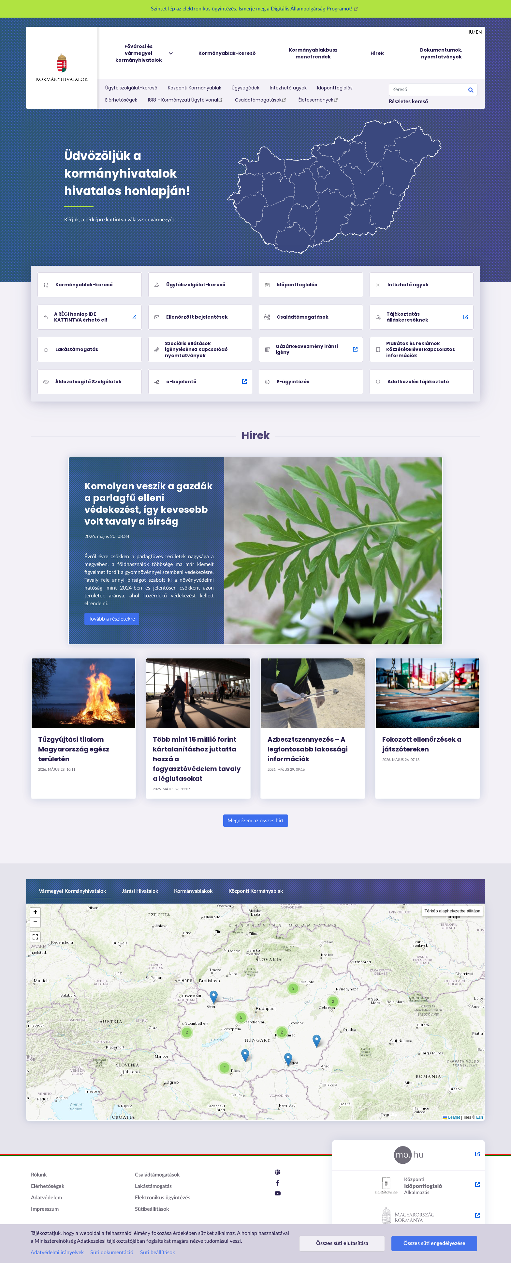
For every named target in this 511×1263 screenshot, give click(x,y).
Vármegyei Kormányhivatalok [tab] (72, 891)
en (479, 32)
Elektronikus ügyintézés (162, 1197)
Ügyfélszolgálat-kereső (131, 88)
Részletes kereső (408, 101)
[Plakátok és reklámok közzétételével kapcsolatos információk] (422, 349)
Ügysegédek (245, 88)
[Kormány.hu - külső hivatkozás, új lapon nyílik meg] (408, 1216)
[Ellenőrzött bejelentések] (200, 317)
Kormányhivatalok (62, 67)
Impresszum (45, 1209)
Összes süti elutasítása (337, 1243)
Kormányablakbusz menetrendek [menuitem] (313, 53)
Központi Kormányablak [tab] (255, 891)
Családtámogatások (261, 99)
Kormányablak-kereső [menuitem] (227, 53)
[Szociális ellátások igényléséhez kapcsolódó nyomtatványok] (200, 349)
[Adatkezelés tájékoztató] (422, 381)
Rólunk (39, 1174)
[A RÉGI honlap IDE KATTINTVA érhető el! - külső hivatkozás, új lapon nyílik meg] (89, 317)
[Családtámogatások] (311, 317)
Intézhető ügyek (288, 88)
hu (469, 32)
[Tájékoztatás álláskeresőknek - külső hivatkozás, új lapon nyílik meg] (422, 317)
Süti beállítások (157, 1252)
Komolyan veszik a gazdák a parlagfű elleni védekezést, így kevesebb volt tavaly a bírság (148, 504)
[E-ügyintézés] (311, 381)
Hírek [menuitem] (377, 53)
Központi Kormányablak (194, 88)
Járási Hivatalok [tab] (140, 891)
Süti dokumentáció (111, 1252)
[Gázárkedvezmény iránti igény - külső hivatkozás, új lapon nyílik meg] (311, 349)
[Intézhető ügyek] (422, 284)
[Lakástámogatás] (89, 349)
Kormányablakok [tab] (193, 891)
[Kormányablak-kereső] (89, 284)
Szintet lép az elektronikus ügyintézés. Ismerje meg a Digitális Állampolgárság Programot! (255, 8)
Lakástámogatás (153, 1186)
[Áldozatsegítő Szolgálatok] (89, 381)
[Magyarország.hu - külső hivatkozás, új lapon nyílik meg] (408, 1155)
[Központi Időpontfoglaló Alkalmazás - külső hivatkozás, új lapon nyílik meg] (408, 1186)
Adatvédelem (46, 1197)
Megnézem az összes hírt (255, 820)
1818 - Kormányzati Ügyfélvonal (186, 99)
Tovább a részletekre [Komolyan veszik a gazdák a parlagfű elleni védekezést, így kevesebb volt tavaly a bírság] (112, 619)
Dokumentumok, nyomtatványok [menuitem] (441, 53)
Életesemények (319, 99)
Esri (479, 1117)
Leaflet (451, 1117)
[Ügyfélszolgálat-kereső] (200, 284)
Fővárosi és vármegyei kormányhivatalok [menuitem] (144, 53)
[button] (186, 1032)
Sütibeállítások (152, 1209)
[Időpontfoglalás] (311, 284)
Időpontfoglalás (335, 88)
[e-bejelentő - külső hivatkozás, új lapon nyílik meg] (200, 381)
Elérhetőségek (121, 100)
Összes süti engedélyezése (419, 1243)
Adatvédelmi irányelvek (57, 1252)
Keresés (471, 91)
